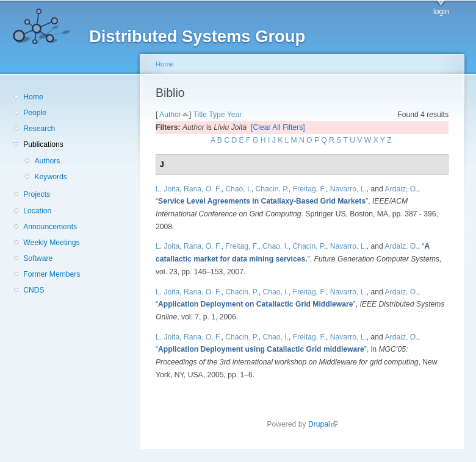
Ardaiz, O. (401, 189)
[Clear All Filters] (278, 127)
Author (170, 114)
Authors (47, 161)
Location (37, 211)
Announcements (50, 226)
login (441, 11)
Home (33, 97)
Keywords (50, 176)
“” (262, 201)
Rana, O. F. (202, 189)
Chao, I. (238, 189)
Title (200, 114)
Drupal (322, 424)
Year (234, 114)
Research (39, 128)
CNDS (33, 290)
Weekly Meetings (51, 242)
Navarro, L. (348, 189)
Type (217, 114)
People (34, 112)
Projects (36, 194)
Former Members (51, 274)
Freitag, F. (309, 189)
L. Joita (167, 189)
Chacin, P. (272, 189)
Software (37, 258)
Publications (43, 144)
